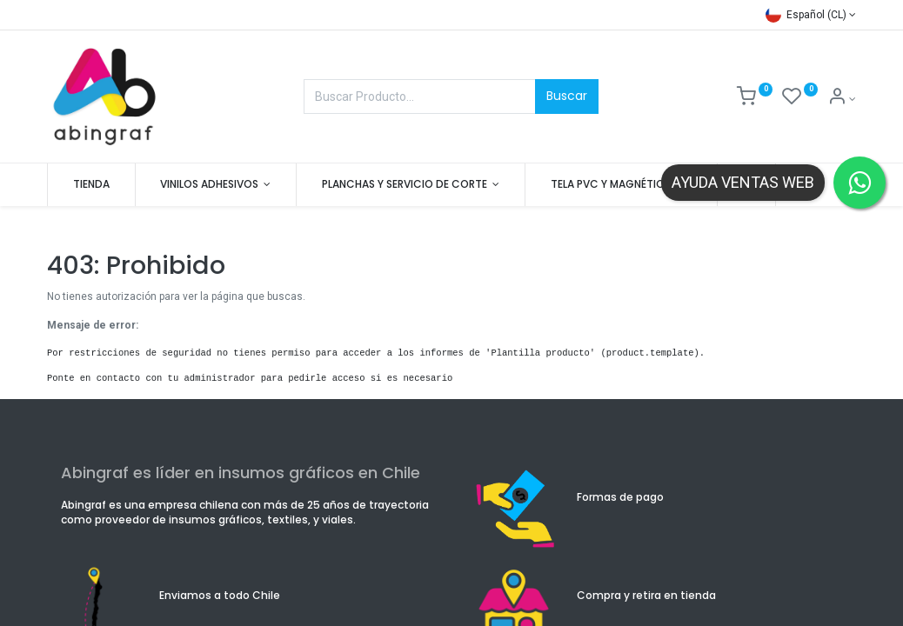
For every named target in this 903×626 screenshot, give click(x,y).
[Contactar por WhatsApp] (859, 182)
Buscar (566, 95)
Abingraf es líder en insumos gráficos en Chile (240, 472)
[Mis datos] (841, 99)
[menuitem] (91, 184)
